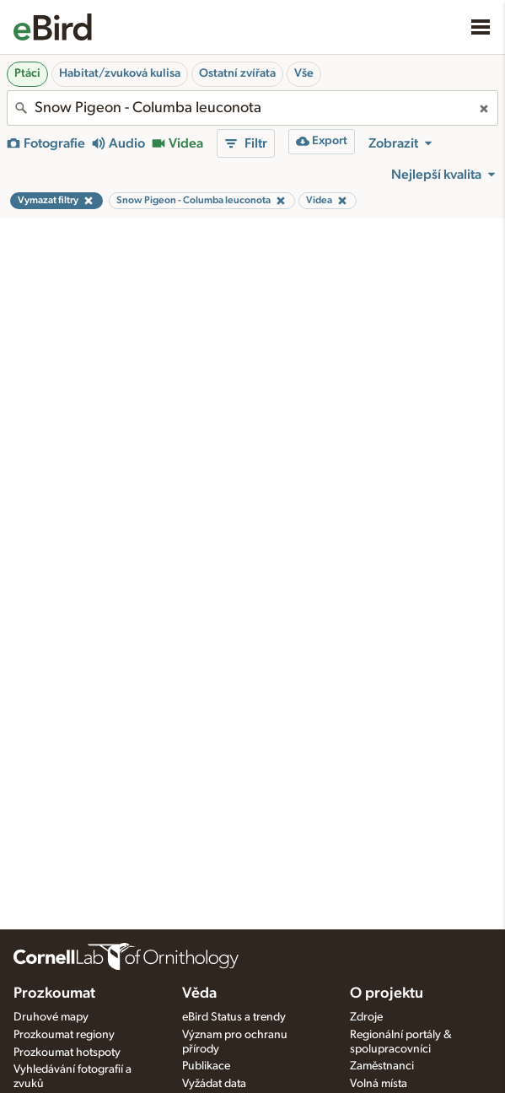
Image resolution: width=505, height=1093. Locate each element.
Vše (304, 73)
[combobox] (252, 108)
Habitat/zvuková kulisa (119, 73)
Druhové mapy (51, 1017)
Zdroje (366, 1017)
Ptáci (27, 73)
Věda (199, 993)
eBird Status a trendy (234, 1017)
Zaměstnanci (382, 1066)
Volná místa (378, 1084)
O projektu (386, 993)
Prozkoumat (54, 993)
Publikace (206, 1066)
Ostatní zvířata (237, 73)
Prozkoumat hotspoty (67, 1052)
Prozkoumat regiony (64, 1035)
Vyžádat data (214, 1084)
